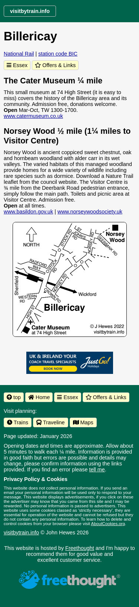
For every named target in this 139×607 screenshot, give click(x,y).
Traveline (50, 422)
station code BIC (57, 54)
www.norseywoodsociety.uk (89, 212)
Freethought (79, 548)
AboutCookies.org (108, 523)
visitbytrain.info (21, 532)
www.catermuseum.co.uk (33, 116)
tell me (97, 469)
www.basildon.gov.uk (28, 212)
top (14, 397)
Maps (83, 422)
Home (39, 397)
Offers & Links (55, 65)
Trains (17, 422)
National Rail (19, 54)
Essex (17, 65)
